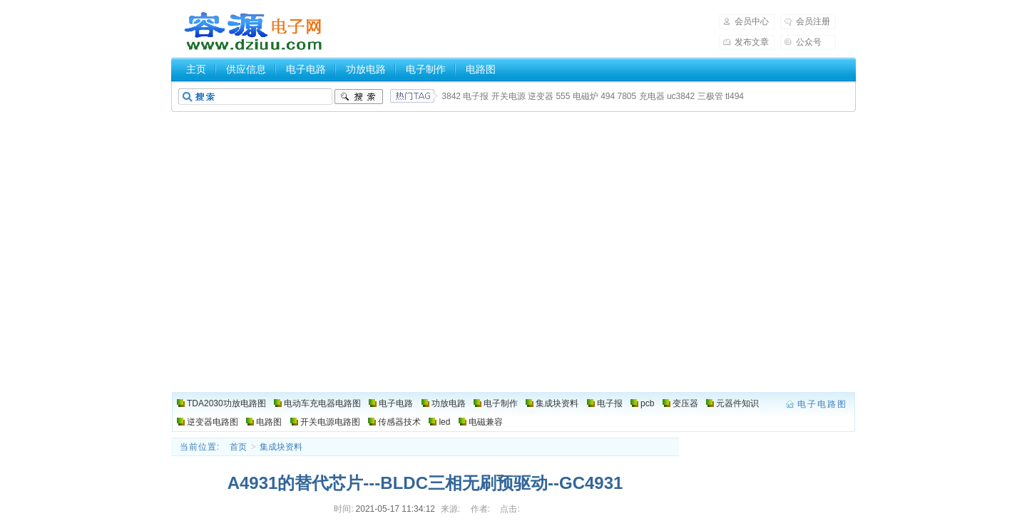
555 (563, 96)
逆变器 (540, 96)
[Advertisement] (513, 215)
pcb (647, 403)
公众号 (809, 42)
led (444, 422)
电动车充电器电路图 (322, 403)
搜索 (358, 97)
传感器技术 (399, 422)
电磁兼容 (486, 422)
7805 (627, 96)
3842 (451, 96)
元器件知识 (737, 403)
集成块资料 (557, 403)
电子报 (476, 96)
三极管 (710, 96)
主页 (196, 69)
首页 (238, 447)
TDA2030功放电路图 (226, 403)
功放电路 (366, 69)
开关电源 (508, 96)
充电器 (652, 96)
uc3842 (681, 96)
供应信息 (246, 69)
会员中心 (752, 21)
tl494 (734, 96)
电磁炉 (585, 96)
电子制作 (426, 69)
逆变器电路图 (212, 422)
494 (608, 96)
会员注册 (813, 21)
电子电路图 (254, 31)
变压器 (685, 403)
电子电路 (306, 69)
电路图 (481, 69)
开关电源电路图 (330, 422)
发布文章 (752, 42)
